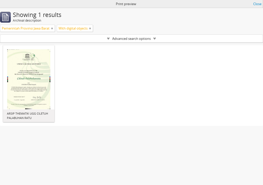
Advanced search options (131, 38)
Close (257, 4)
